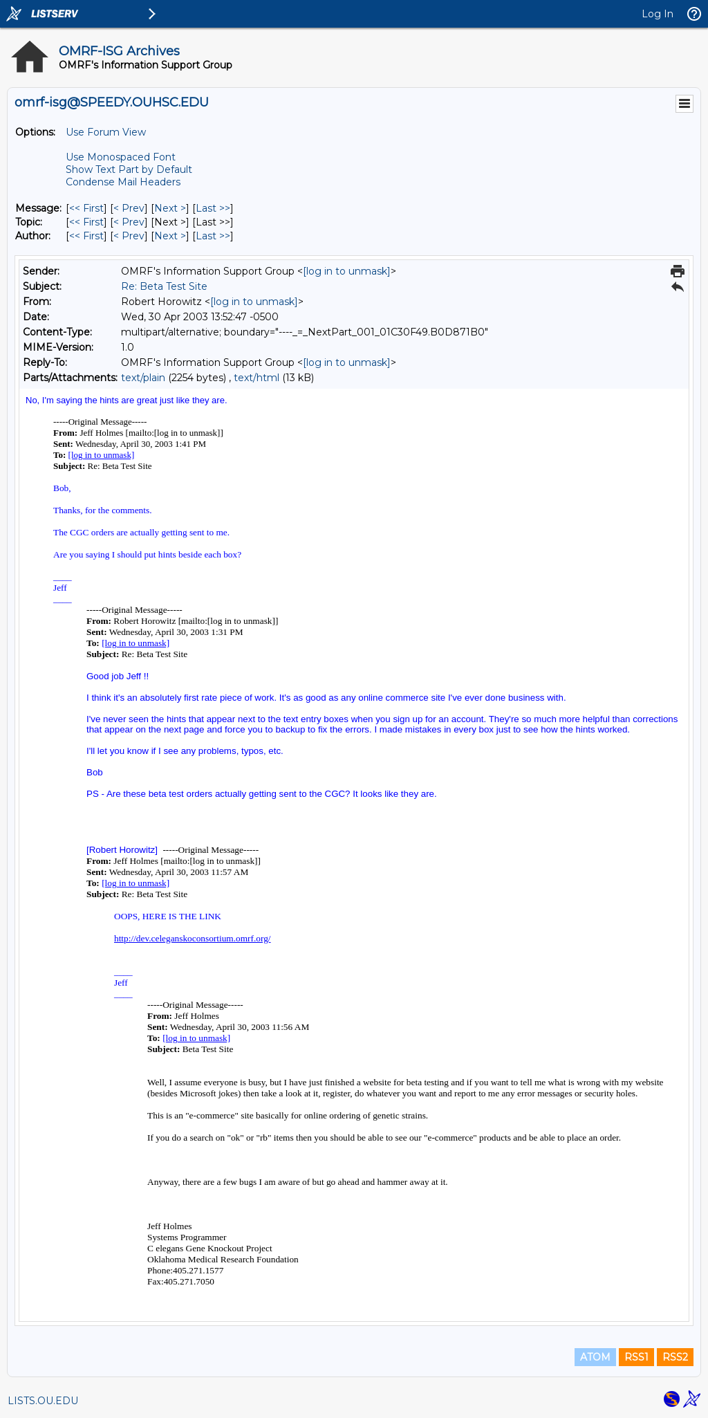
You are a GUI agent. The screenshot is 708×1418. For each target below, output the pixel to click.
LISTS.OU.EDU (43, 1400)
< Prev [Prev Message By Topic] (129, 222)
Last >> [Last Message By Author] (213, 236)
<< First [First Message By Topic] (86, 222)
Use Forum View (106, 132)
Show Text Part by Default (129, 169)
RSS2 (675, 1357)
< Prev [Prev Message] (129, 208)
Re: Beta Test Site (164, 286)
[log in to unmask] (347, 271)
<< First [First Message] (86, 208)
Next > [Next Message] (170, 208)
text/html (256, 377)
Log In (657, 14)
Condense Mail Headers (123, 182)
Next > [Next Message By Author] (170, 236)
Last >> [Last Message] (213, 208)
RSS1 (636, 1357)
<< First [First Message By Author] (86, 236)
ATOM (595, 1357)
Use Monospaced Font (121, 157)
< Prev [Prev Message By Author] (129, 236)
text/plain (143, 377)
